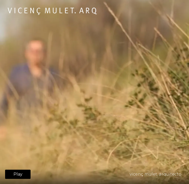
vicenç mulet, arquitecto (155, 174)
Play (18, 174)
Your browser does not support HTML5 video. (94, 92)
